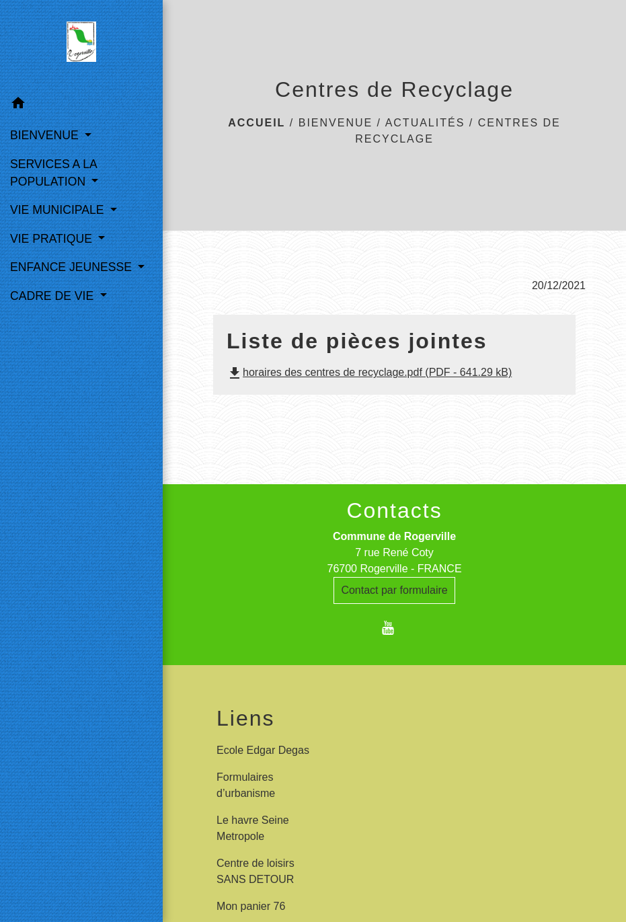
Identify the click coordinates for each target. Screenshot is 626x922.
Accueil (256, 122)
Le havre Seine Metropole (253, 828)
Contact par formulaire (394, 590)
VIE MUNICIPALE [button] (58, 210)
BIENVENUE (336, 122)
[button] (81, 105)
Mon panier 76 (251, 906)
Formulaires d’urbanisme (246, 785)
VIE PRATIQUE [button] (52, 238)
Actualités (425, 122)
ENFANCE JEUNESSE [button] (72, 267)
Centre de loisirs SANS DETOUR (256, 871)
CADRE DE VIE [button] (53, 296)
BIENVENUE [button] (46, 135)
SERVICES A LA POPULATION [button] (53, 172)
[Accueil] (81, 44)
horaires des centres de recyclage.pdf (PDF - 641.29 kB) (369, 372)
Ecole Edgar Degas (263, 750)
